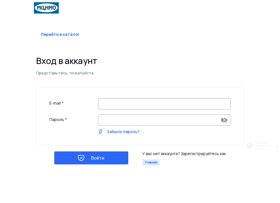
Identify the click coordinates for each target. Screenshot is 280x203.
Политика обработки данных (262, 145)
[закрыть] (277, 146)
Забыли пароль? (123, 131)
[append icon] (224, 120)
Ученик (151, 162)
